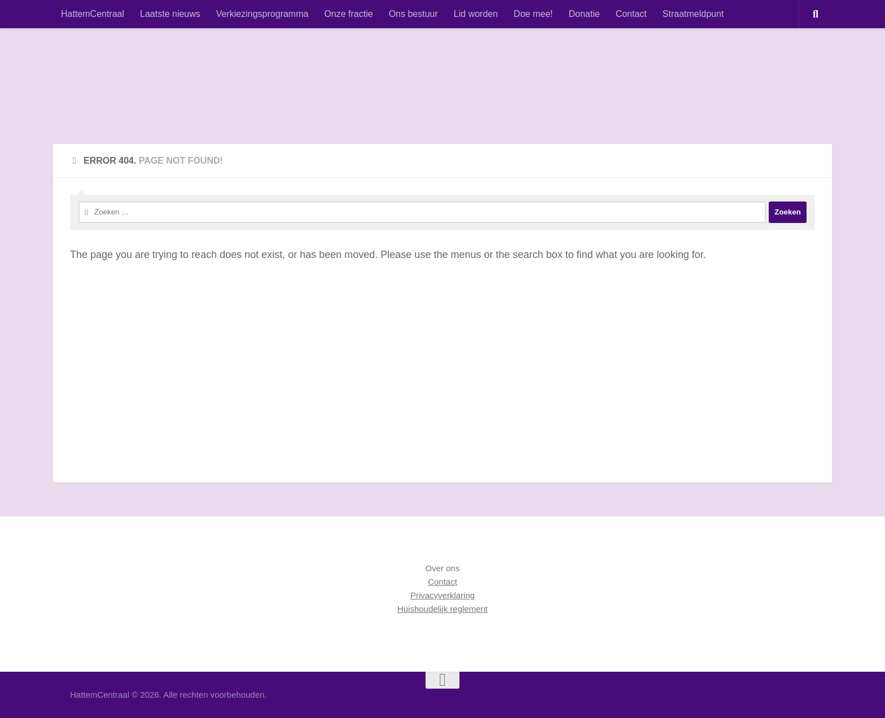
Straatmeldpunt (693, 14)
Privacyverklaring (442, 595)
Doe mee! (533, 14)
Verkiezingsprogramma (262, 14)
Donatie (583, 14)
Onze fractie (348, 14)
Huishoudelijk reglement (442, 609)
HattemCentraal (92, 14)
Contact (631, 14)
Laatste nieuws (170, 14)
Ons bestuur (413, 14)
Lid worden (476, 14)
